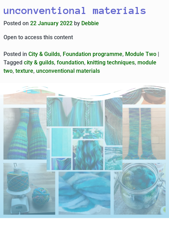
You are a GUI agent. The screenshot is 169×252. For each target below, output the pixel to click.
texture (24, 71)
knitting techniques (111, 62)
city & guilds (39, 62)
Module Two (140, 54)
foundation (70, 62)
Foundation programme (92, 54)
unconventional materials (68, 71)
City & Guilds (44, 54)
